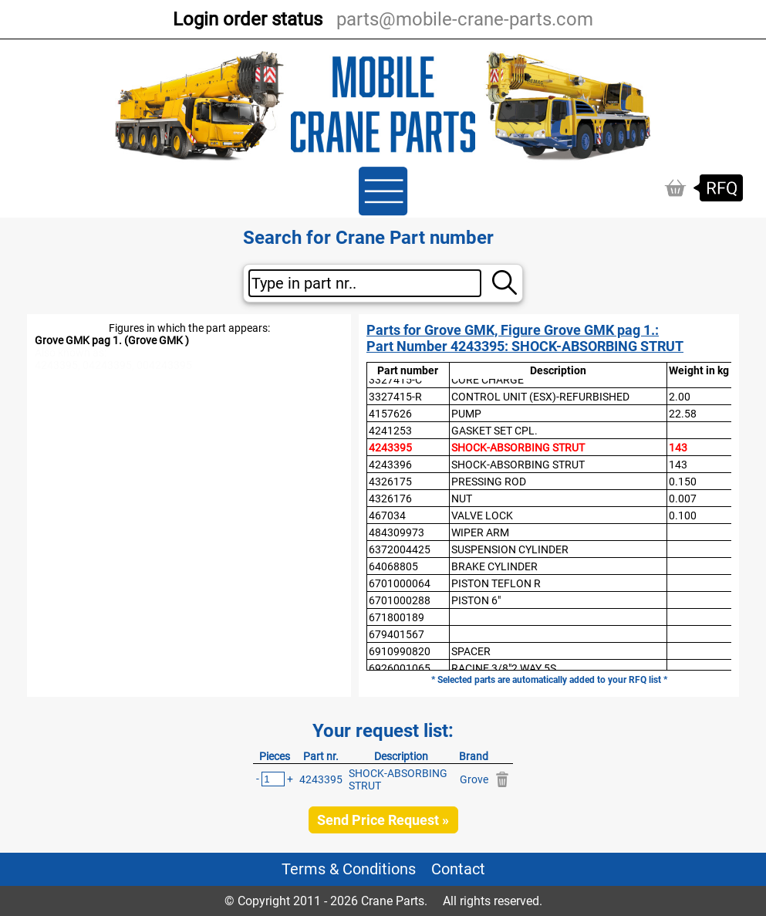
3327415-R (395, 396)
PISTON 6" (476, 600)
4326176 (390, 498)
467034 (387, 515)
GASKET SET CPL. (494, 430)
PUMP (466, 413)
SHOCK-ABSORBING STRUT (518, 447)
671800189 (396, 617)
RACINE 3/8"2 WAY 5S (503, 668)
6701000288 (399, 600)
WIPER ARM (480, 532)
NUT (461, 498)
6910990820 (399, 651)
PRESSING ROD (488, 481)
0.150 (683, 481)
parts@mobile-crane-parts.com (464, 19)
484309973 (396, 532)
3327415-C (395, 379)
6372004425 (399, 549)
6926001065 (399, 668)
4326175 (390, 481)
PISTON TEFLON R (496, 583)
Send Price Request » (383, 820)
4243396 (390, 464)
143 (678, 447)
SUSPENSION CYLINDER (510, 549)
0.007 (683, 498)
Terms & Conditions (349, 869)
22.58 (683, 413)
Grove (474, 779)
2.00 (679, 396)
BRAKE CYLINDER (494, 566)
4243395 (390, 447)
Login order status (247, 19)
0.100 (683, 515)
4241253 (390, 430)
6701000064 (399, 583)
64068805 (393, 566)
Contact (458, 869)
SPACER (471, 651)
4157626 (390, 413)
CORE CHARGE (487, 379)
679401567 (396, 634)
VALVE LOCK (482, 515)
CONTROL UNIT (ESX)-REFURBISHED (540, 396)
